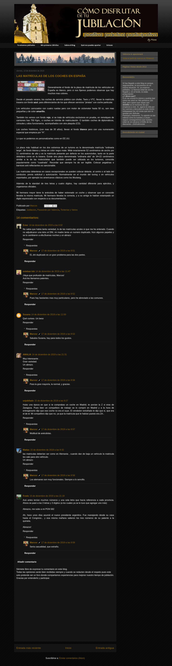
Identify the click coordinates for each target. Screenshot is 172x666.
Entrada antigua (105, 648)
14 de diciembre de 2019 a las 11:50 (48, 314)
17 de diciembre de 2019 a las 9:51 (58, 251)
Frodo (26, 496)
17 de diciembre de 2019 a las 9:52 (58, 294)
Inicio (68, 648)
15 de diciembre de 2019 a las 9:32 (47, 450)
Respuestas (32, 245)
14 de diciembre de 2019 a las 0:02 (46, 225)
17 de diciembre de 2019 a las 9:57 (58, 429)
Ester (25, 225)
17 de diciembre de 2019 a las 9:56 (58, 380)
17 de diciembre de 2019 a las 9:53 (58, 334)
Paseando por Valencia (48, 210)
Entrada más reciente (28, 648)
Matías (26, 450)
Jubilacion (31, 210)
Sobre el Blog (69, 45)
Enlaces (110, 45)
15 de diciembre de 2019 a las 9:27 (51, 401)
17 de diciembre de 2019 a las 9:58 (58, 475)
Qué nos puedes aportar (91, 45)
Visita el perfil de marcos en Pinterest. (138, 58)
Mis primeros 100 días (50, 45)
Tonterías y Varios (69, 210)
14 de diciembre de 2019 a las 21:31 (49, 354)
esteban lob (29, 271)
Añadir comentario (26, 562)
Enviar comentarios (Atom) (72, 658)
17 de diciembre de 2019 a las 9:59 (58, 542)
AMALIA (27, 354)
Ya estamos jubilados (26, 45)
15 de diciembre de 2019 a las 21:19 (47, 496)
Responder (28, 239)
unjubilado (28, 401)
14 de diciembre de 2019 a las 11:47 (53, 271)
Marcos (33, 251)
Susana (27, 314)
